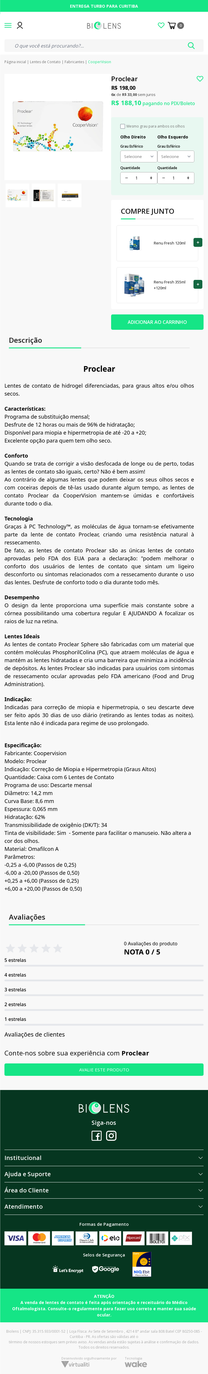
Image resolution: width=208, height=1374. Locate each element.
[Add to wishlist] (200, 78)
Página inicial (15, 61)
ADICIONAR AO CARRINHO (157, 322)
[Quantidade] (138, 177)
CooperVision (99, 61)
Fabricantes (74, 61)
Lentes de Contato (45, 61)
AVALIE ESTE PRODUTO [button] (104, 1070)
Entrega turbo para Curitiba (104, 6)
